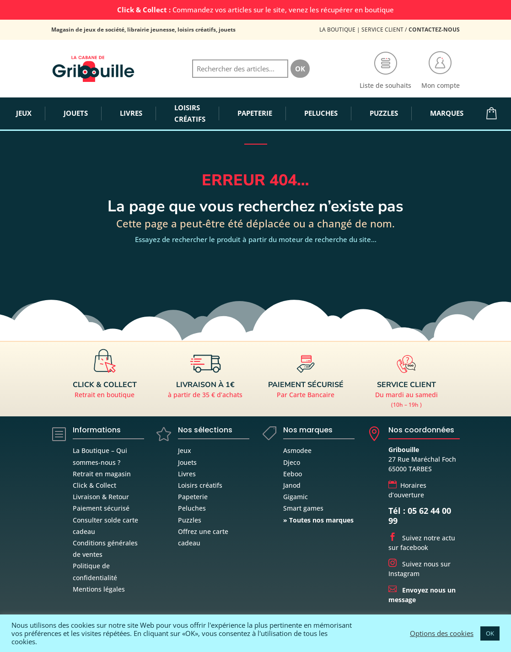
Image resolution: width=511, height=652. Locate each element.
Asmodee (297, 450)
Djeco (291, 462)
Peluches (192, 508)
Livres (187, 473)
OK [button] (490, 633)
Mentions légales (99, 589)
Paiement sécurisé (101, 508)
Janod (292, 485)
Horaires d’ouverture (407, 490)
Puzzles (189, 520)
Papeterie (193, 496)
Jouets (187, 462)
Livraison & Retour (101, 496)
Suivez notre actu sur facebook (421, 542)
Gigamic (295, 496)
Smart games (303, 508)
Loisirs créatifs (200, 485)
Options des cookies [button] (441, 633)
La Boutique (337, 29)
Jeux (184, 450)
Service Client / (410, 29)
